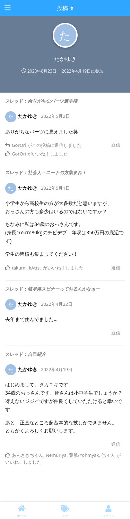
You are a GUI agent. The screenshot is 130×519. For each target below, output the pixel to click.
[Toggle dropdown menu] (65, 8)
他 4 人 (108, 455)
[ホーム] (21, 510)
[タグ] (65, 510)
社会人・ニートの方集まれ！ (57, 172)
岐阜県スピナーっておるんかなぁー (64, 289)
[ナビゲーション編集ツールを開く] (7, 8)
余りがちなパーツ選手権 (52, 101)
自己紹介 (37, 354)
